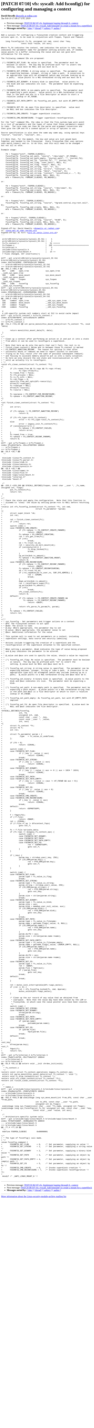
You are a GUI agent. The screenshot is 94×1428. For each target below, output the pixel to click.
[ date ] (30, 28)
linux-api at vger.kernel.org (21, 270)
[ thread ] (38, 28)
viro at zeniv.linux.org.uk (42, 272)
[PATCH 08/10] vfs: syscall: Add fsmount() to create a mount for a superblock (56, 26)
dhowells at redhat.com (26, 16)
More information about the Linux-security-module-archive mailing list (33, 1425)
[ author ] (56, 28)
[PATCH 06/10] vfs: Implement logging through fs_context (51, 23)
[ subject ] (47, 28)
